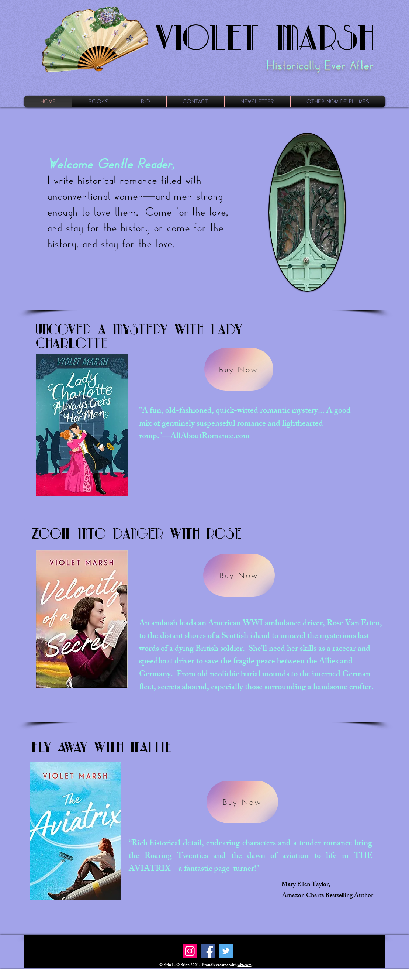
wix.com (245, 965)
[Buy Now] (238, 369)
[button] (98, 101)
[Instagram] (190, 951)
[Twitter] (226, 951)
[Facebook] (208, 951)
